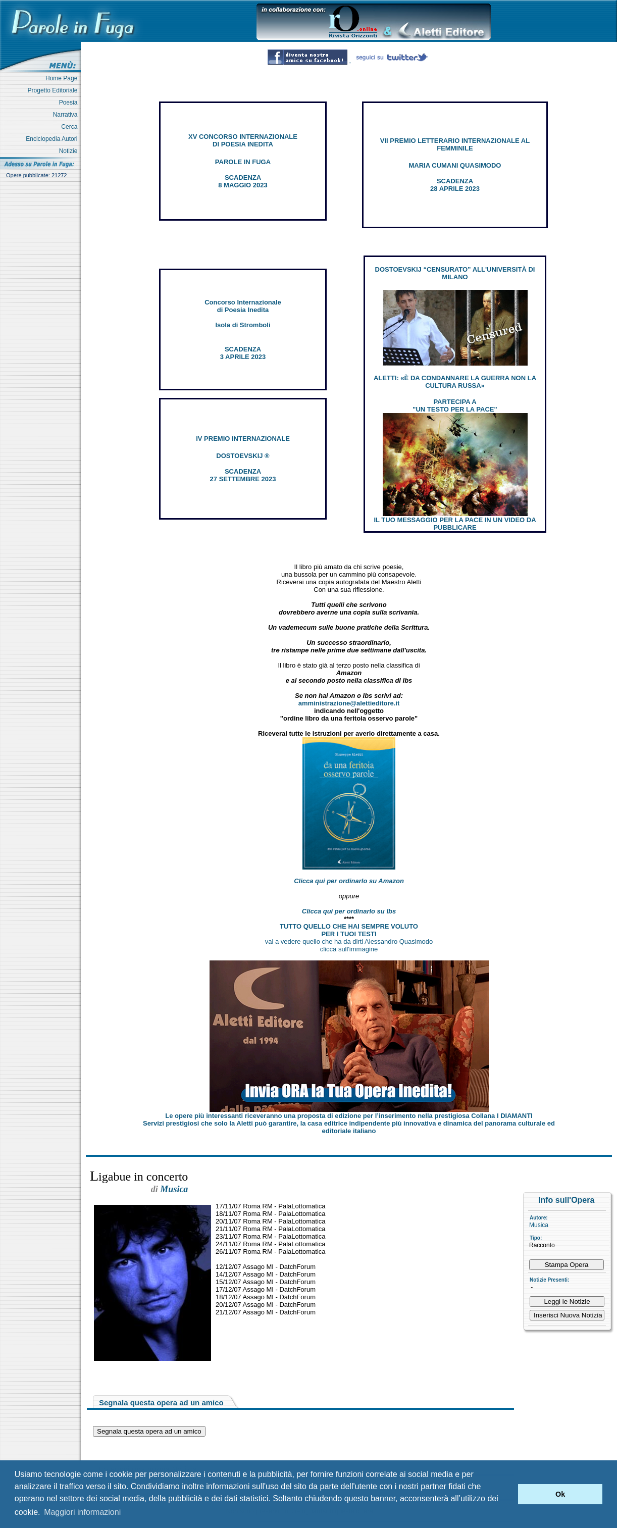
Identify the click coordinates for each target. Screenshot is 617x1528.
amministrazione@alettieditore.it (349, 703)
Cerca (71, 126)
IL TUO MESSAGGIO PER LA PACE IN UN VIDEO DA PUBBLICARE (455, 523)
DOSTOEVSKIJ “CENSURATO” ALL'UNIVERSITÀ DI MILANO (455, 273)
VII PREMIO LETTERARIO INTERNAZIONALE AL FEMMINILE (455, 144)
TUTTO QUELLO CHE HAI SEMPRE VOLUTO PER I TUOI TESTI (349, 930)
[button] (508, 1494)
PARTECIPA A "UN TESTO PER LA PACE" (455, 405)
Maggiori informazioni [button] (82, 1512)
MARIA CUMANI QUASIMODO (455, 165)
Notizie (70, 151)
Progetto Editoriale (54, 90)
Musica (538, 1225)
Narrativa (67, 114)
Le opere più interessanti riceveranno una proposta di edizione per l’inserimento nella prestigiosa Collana (348, 1115)
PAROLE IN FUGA (243, 162)
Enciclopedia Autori (53, 138)
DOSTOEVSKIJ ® (242, 456)
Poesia (70, 102)
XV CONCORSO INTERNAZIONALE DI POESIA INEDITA (242, 140)
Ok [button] (560, 1494)
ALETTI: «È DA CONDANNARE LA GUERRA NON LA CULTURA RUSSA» (455, 381)
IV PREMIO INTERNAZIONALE (243, 438)
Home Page (63, 78)
